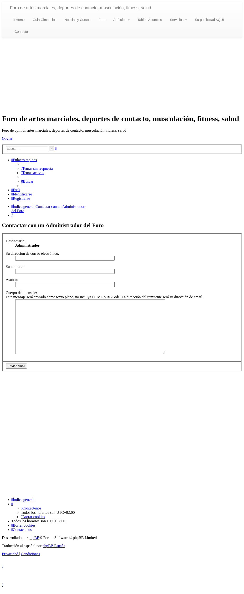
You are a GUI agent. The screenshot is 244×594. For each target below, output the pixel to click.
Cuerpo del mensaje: (21, 293)
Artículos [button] (120, 20)
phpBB (34, 543)
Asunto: (12, 280)
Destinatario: (15, 241)
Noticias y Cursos (77, 20)
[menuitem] (37, 168)
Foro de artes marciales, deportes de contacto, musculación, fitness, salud (80, 7)
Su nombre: (14, 267)
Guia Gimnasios (44, 20)
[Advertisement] (122, 76)
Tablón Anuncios (149, 20)
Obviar (7, 138)
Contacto (21, 32)
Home (19, 20)
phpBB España (53, 551)
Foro (102, 20)
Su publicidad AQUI (209, 20)
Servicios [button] (178, 20)
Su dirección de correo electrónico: (32, 253)
